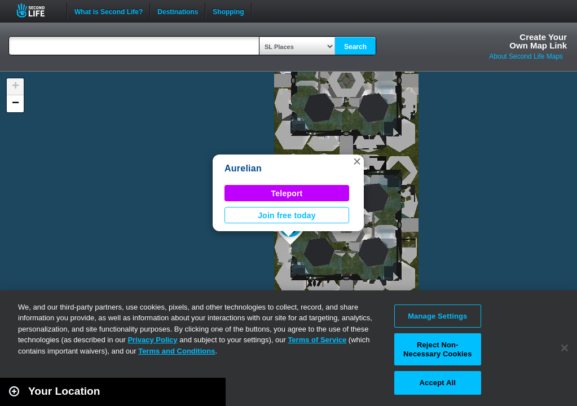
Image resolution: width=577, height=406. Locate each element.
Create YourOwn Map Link (538, 41)
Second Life (37, 10)
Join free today (287, 215)
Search (355, 47)
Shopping (228, 11)
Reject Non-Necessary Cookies (437, 349)
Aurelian (243, 168)
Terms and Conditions (176, 351)
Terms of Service (317, 340)
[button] (357, 161)
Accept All (438, 382)
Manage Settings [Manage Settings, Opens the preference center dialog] (437, 316)
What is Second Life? (108, 11)
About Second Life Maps (526, 56)
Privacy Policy (152, 340)
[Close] (564, 348)
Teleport (287, 193)
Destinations (177, 11)
